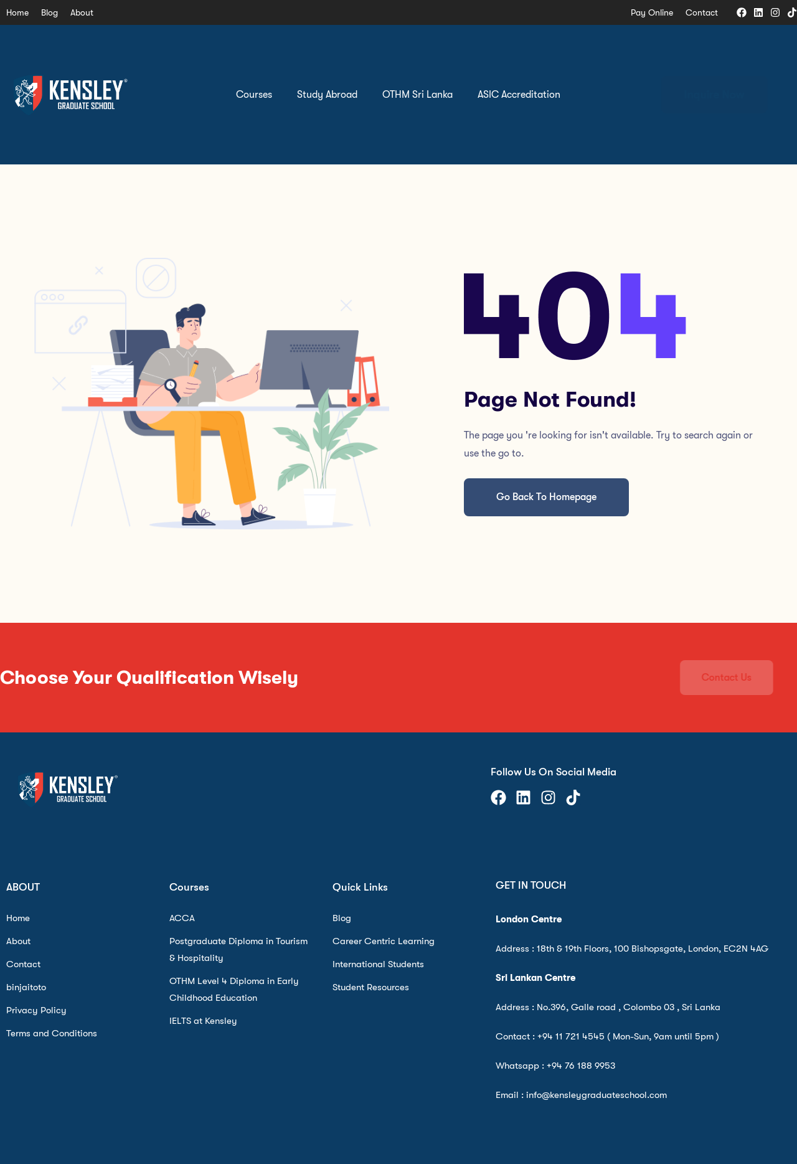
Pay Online (652, 12)
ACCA (182, 918)
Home (17, 12)
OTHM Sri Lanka (417, 94)
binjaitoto (26, 987)
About (81, 12)
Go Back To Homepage (546, 497)
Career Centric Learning (383, 941)
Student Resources (370, 987)
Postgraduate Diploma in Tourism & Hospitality (238, 949)
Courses (254, 94)
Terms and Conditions (51, 1033)
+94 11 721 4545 (571, 1036)
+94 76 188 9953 (581, 1065)
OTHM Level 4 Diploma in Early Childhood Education (234, 989)
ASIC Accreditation (519, 94)
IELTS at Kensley (203, 1020)
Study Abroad (327, 94)
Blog (49, 12)
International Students (378, 964)
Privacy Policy (36, 1010)
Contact (702, 12)
